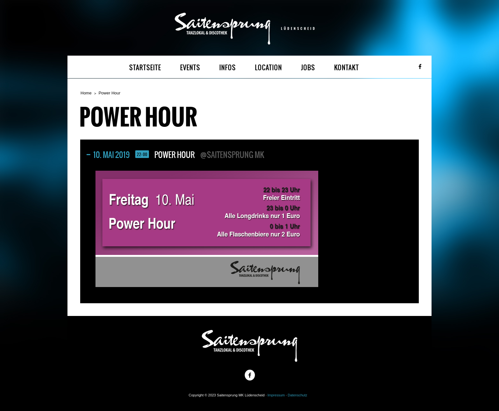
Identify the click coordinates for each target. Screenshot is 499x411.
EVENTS (190, 67)
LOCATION (268, 67)
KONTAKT (346, 67)
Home (86, 93)
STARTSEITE (145, 67)
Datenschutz (297, 395)
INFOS (227, 67)
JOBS (308, 67)
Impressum (276, 395)
